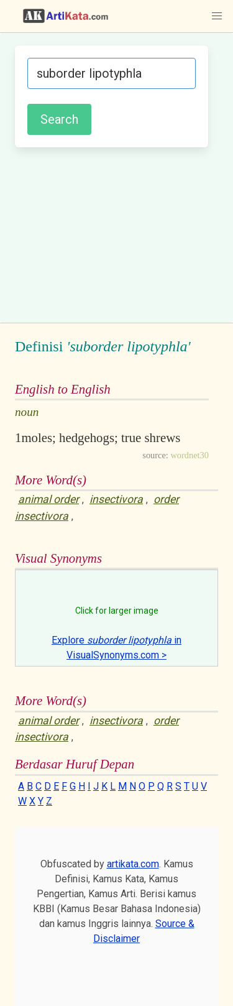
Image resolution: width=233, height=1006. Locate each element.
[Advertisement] (116, 233)
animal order (48, 499)
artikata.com (133, 864)
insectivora (116, 499)
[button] (217, 16)
